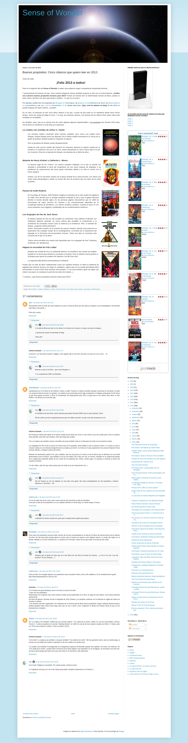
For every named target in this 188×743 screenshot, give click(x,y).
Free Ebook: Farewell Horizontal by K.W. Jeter (147, 551)
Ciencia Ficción (61, 289)
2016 (132, 396)
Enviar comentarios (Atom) (42, 717)
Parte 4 (130, 125)
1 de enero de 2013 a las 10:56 (53, 325)
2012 (132, 615)
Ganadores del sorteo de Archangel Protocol (146, 523)
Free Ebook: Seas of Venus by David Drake (146, 554)
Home (132, 650)
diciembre (135, 408)
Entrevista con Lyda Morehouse (142, 570)
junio (134, 427)
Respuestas (35, 320)
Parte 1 (130, 119)
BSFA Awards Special (137, 658)
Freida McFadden (148, 321)
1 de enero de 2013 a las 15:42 (48, 532)
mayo (134, 430)
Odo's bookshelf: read (148, 133)
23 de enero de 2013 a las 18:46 (47, 662)
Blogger (121, 731)
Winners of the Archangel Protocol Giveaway (146, 526)
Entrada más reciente (30, 714)
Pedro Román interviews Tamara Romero (145, 504)
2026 (132, 381)
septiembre (136, 417)
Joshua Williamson (148, 140)
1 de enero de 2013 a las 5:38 (50, 388)
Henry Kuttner (78, 289)
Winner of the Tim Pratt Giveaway (143, 605)
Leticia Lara (33, 497)
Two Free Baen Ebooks (139, 465)
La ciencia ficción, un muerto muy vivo (143, 666)
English (132, 653)
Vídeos (132, 663)
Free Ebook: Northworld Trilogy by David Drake (147, 537)
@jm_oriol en (51, 105)
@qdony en (91, 103)
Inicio (73, 714)
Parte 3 (130, 123)
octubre (134, 414)
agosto (134, 420)
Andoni (31, 618)
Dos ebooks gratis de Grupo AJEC (143, 507)
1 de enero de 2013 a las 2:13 (52, 351)
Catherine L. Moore (49, 289)
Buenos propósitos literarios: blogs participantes (148, 576)
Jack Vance (87, 289)
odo (36, 325)
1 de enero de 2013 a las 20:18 (53, 552)
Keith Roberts (96, 289)
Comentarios (134, 629)
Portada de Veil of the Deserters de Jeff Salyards (148, 459)
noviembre (136, 411)
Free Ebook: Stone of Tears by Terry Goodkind (147, 456)
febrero (134, 439)
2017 (132, 393)
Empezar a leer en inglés (138, 671)
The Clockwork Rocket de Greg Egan (144, 445)
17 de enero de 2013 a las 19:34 (53, 637)
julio (133, 423)
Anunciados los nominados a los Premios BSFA (147, 510)
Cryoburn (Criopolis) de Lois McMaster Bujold (147, 501)
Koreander (33, 532)
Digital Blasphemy (86, 731)
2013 (30, 289)
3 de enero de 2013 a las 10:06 (46, 618)
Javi (30, 303)
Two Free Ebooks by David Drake (143, 579)
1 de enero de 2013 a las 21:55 (49, 571)
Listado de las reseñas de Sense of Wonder (146, 534)
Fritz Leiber (69, 289)
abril (133, 433)
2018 (132, 390)
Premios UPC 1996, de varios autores (144, 488)
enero (134, 442)
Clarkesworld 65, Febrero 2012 (142, 462)
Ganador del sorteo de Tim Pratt (142, 602)
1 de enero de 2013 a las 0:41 (43, 303)
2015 (132, 399)
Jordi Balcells (34, 388)
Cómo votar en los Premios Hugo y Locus (144, 674)
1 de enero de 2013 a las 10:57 (53, 366)
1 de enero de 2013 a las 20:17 (53, 478)
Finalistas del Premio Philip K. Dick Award (145, 562)
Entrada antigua (113, 714)
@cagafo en (64, 103)
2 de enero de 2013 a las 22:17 (47, 587)
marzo (134, 436)
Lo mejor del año (135, 669)
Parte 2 (130, 121)
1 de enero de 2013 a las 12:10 (53, 431)
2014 (132, 402)
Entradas (133, 625)
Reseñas (133, 661)
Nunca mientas (147, 320)
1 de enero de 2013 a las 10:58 (53, 410)
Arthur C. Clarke (37, 289)
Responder (33, 316)
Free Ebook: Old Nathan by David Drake (145, 448)
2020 (132, 384)
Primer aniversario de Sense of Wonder (145, 543)
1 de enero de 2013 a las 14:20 (49, 497)
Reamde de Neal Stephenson (141, 540)
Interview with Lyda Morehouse (142, 573)
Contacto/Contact (136, 655)
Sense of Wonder (53, 12)
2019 (132, 387)
